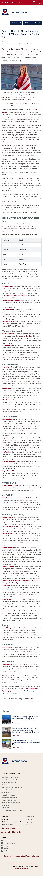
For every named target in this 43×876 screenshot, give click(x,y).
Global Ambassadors (8, 782)
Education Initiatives (8, 795)
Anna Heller (6, 599)
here (31, 699)
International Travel (8, 790)
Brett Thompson (8, 628)
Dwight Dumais (7, 611)
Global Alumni (6, 805)
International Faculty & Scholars (12, 787)
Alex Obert (6, 647)
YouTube (6, 851)
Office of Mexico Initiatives (10, 803)
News (26, 23)
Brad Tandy (6, 585)
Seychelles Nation (11, 527)
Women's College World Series (16, 296)
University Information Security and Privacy (21, 863)
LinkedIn (6, 848)
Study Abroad (6, 785)
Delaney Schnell (8, 566)
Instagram (7, 846)
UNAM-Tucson (6, 808)
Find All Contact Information (11, 828)
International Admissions (9, 777)
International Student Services (11, 780)
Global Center (6, 793)
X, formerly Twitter (10, 843)
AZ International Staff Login (11, 832)
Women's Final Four (25, 336)
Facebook (7, 841)
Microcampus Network (9, 798)
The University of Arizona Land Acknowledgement (21, 856)
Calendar (36, 23)
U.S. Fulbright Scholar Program (12, 810)
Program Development (9, 800)
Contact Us (16, 23)
